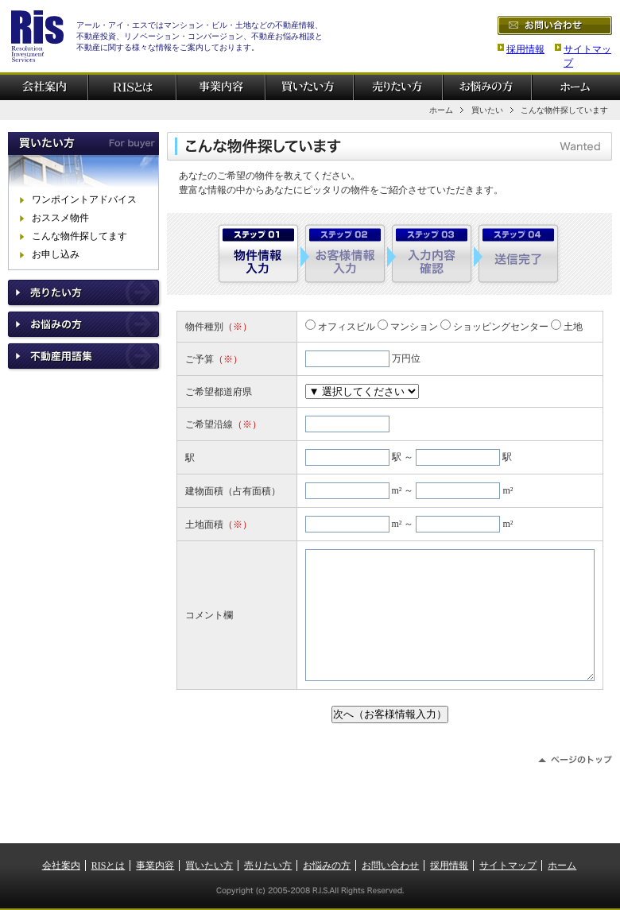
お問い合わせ (390, 865)
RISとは (108, 865)
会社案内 (61, 865)
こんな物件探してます (79, 236)
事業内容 (155, 865)
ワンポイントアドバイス (84, 199)
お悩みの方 (327, 865)
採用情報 (525, 49)
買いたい (487, 110)
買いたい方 (209, 865)
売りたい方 (268, 865)
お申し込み (55, 254)
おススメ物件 (60, 217)
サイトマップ (508, 865)
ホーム (441, 110)
